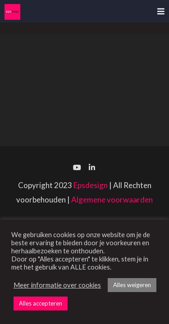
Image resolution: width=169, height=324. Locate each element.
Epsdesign (90, 185)
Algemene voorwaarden (112, 199)
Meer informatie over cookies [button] (57, 285)
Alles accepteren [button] (40, 303)
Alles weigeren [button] (132, 284)
